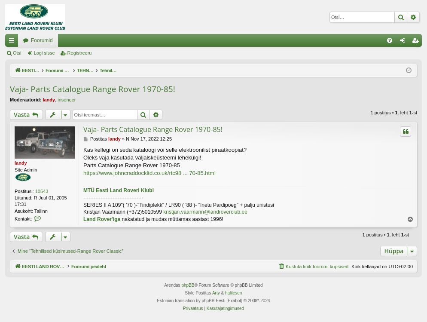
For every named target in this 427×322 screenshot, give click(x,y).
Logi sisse (44, 52)
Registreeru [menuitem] (417, 42)
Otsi (17, 52)
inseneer (67, 99)
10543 (42, 191)
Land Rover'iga (101, 219)
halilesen (233, 293)
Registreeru (79, 52)
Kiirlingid (13, 42)
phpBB (187, 285)
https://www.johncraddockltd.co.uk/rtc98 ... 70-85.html (149, 173)
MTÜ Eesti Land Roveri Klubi (118, 190)
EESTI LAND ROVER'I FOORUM (61, 40)
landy (49, 99)
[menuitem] (389, 40)
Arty (216, 293)
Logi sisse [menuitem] (404, 42)
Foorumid (129, 40)
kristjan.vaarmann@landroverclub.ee (205, 212)
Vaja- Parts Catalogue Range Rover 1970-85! (92, 89)
